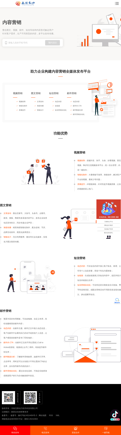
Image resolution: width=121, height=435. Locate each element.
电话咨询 (45, 430)
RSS (51, 415)
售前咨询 (15, 430)
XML (58, 415)
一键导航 (106, 430)
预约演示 (52, 43)
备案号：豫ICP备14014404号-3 (24, 415)
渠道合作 (75, 430)
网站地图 (42, 415)
